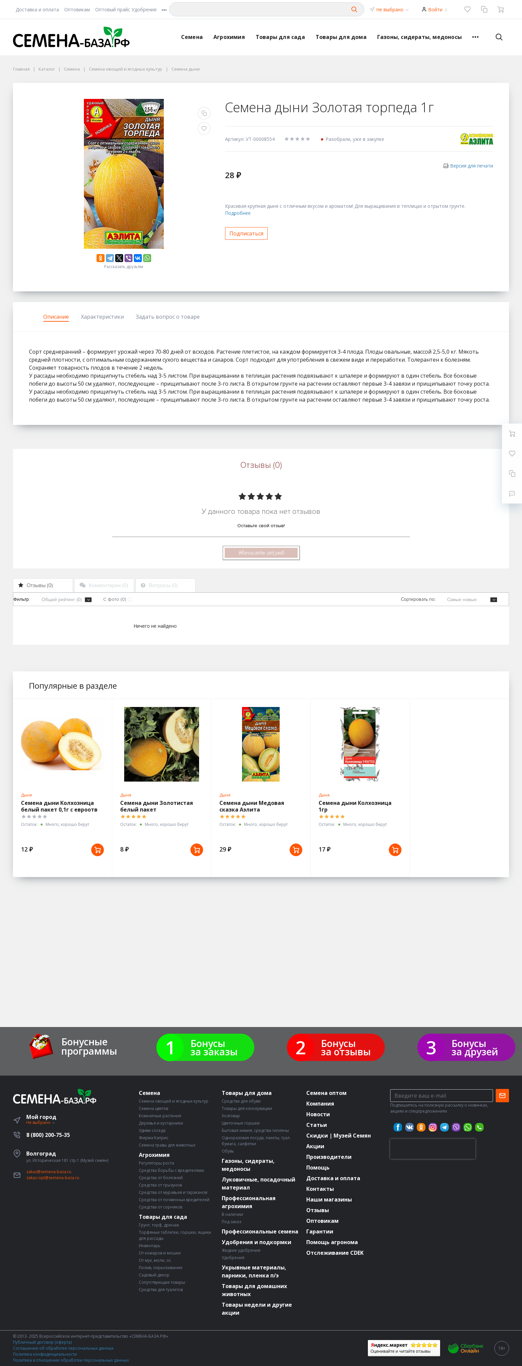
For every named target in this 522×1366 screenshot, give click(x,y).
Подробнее (238, 213)
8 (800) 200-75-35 (48, 1135)
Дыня (26, 795)
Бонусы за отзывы (346, 1047)
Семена (192, 37)
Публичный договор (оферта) (42, 1342)
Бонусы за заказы (214, 1047)
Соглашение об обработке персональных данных (63, 1348)
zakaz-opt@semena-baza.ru (52, 1178)
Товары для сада (280, 37)
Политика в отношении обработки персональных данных (71, 1360)
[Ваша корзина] (500, 9)
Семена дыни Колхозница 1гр (355, 806)
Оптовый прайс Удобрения (125, 9)
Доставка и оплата (37, 9)
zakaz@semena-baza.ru (48, 1172)
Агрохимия (229, 37)
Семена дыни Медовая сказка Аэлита (251, 806)
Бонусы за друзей (474, 1047)
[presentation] (432, 1149)
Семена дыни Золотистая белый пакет (156, 806)
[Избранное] (467, 9)
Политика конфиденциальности (45, 1354)
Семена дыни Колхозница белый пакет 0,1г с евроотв (59, 806)
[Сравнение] (484, 9)
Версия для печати (471, 166)
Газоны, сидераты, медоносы (419, 37)
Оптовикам (77, 9)
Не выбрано (392, 9)
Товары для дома (341, 37)
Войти (435, 9)
